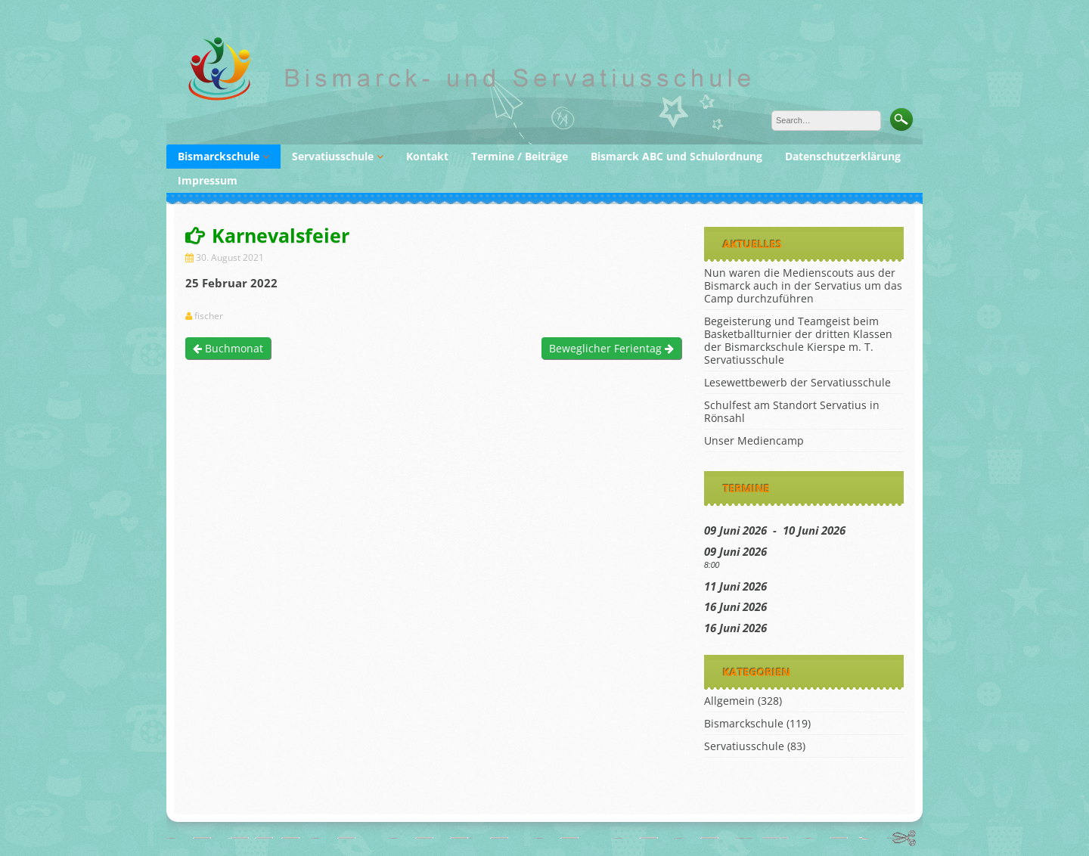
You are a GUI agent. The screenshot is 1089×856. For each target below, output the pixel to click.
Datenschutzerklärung (843, 156)
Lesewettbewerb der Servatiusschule (797, 382)
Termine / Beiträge (519, 156)
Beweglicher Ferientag (611, 348)
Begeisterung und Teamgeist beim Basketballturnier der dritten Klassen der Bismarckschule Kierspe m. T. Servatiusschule (798, 340)
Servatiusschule (333, 156)
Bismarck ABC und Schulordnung (676, 156)
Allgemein (729, 700)
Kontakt (427, 156)
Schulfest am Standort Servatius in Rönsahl (792, 411)
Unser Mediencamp (754, 440)
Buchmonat (228, 348)
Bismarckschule (218, 156)
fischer (208, 316)
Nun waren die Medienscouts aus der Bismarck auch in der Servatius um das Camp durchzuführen (803, 285)
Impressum (207, 180)
